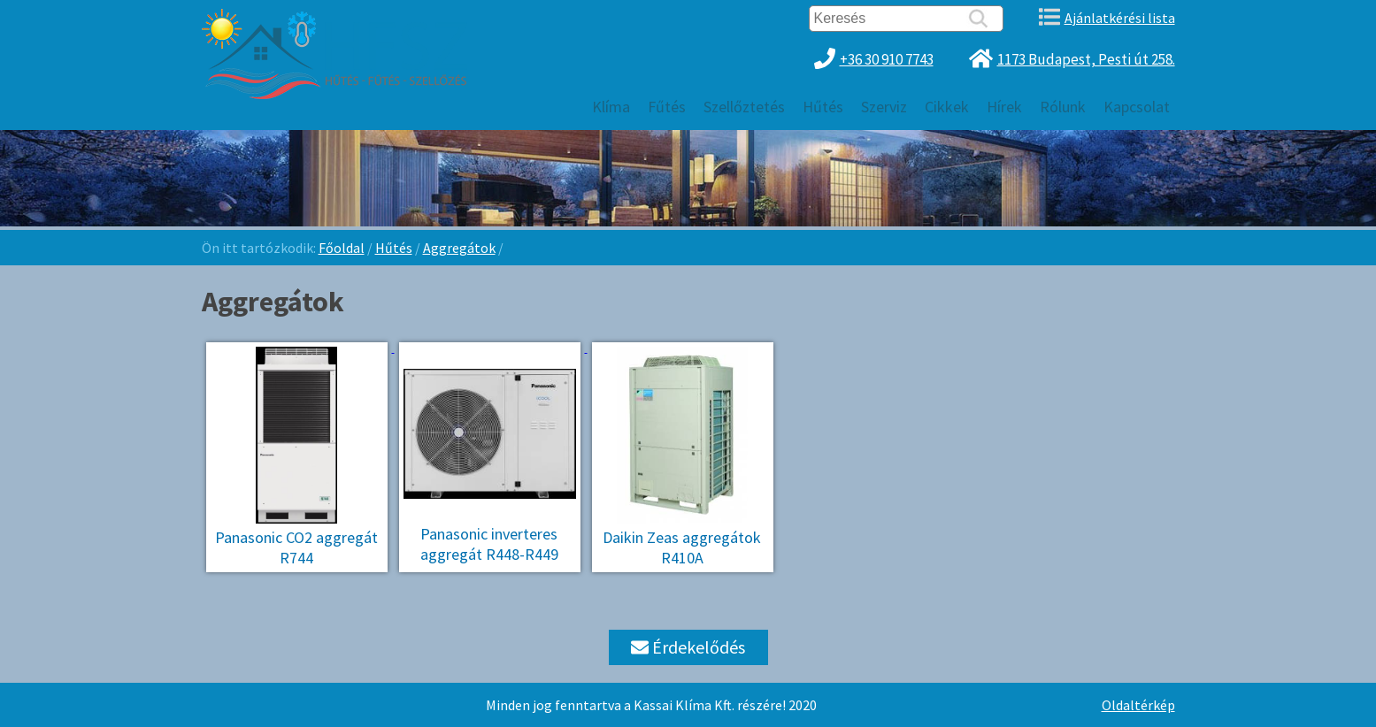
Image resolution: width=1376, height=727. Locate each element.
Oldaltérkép (1138, 705)
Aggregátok (459, 247)
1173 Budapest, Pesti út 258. (1086, 59)
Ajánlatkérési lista (1120, 18)
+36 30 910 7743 (887, 59)
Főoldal (342, 247)
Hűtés (393, 247)
